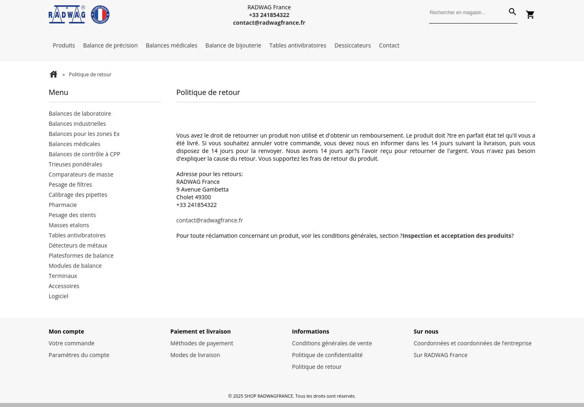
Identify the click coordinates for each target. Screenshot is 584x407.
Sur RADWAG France (441, 355)
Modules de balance (75, 265)
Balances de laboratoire (80, 113)
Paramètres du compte (79, 355)
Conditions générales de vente (332, 343)
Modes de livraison (195, 355)
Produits (64, 45)
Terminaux (63, 276)
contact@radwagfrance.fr (209, 220)
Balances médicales (172, 45)
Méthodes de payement (201, 343)
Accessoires (64, 286)
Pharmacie (63, 205)
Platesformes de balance (81, 255)
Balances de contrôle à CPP (84, 154)
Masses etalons (69, 225)
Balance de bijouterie (234, 45)
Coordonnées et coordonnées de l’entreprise (473, 343)
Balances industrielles (77, 123)
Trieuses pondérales (75, 164)
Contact (389, 45)
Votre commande (71, 343)
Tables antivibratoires (297, 45)
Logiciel (59, 296)
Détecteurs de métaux (78, 245)
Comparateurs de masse (81, 174)
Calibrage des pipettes (78, 194)
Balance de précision (110, 45)
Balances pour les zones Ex (84, 134)
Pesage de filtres (70, 184)
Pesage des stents (72, 215)
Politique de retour (316, 366)
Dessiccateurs (353, 45)
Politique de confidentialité (327, 355)
